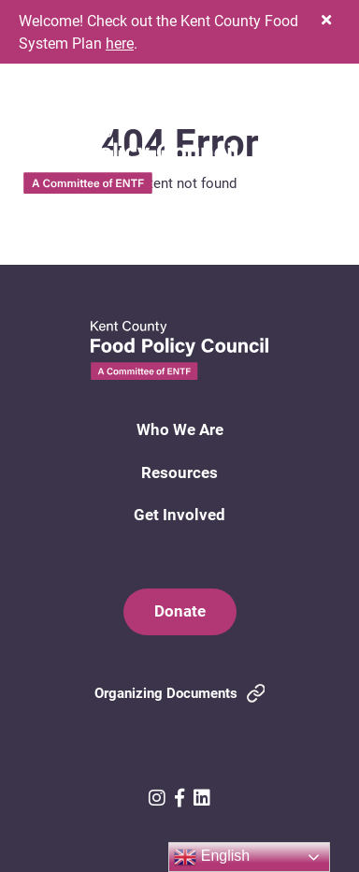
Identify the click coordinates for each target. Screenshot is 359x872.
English (212, 857)
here (120, 42)
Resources (179, 472)
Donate (180, 610)
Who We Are (179, 429)
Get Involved (179, 514)
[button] (326, 20)
